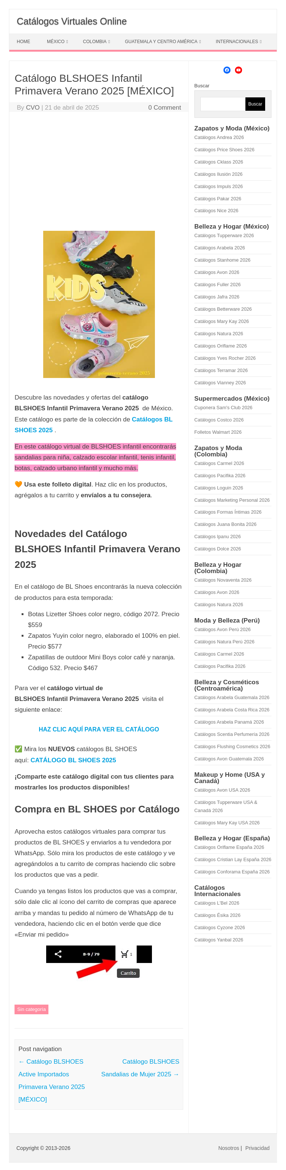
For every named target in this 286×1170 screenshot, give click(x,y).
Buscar (201, 85)
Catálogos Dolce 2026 (217, 549)
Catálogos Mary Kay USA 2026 (227, 822)
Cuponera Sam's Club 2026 (223, 407)
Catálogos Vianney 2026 (220, 382)
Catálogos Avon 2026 (216, 272)
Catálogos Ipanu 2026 (217, 536)
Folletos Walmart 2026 (218, 432)
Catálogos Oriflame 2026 (220, 346)
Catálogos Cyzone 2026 (219, 927)
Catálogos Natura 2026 (218, 333)
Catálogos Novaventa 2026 (223, 580)
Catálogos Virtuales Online (72, 21)
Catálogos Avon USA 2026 (222, 790)
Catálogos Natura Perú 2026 (224, 641)
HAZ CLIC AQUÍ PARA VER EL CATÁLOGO (99, 729)
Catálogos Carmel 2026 (219, 463)
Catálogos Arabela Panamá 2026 (229, 722)
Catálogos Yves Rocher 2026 (225, 358)
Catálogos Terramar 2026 (221, 370)
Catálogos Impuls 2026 (218, 186)
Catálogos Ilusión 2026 (218, 174)
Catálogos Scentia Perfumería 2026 (232, 734)
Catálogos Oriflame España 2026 (229, 847)
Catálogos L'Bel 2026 (216, 903)
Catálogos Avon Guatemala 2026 (229, 759)
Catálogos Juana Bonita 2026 (225, 524)
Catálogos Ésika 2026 (217, 915)
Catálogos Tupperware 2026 (224, 235)
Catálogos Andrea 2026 (219, 137)
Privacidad (257, 1148)
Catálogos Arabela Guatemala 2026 (232, 697)
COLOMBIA (95, 41)
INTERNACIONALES (237, 41)
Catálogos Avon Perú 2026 (222, 629)
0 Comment (164, 107)
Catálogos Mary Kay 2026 (221, 321)
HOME (23, 41)
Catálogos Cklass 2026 (218, 162)
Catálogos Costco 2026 (219, 420)
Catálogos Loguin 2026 (218, 488)
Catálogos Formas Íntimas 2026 (228, 512)
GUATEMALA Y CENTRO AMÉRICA (161, 41)
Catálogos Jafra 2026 (216, 297)
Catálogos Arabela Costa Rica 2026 (232, 709)
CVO (33, 107)
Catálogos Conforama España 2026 (232, 872)
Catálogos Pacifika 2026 (219, 475)
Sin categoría (31, 1009)
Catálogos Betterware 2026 (223, 309)
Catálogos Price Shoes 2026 (224, 149)
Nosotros (228, 1148)
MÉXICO (55, 41)
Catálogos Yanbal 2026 (218, 940)
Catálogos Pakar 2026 (217, 198)
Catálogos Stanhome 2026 (222, 260)
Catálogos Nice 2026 (216, 210)
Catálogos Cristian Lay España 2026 (232, 859)
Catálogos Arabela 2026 (219, 248)
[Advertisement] (99, 173)
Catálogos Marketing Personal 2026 (232, 500)
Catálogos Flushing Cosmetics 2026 (232, 746)
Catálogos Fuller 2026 (217, 284)
